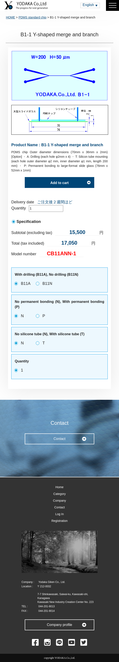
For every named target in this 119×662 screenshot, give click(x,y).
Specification (29, 221)
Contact (59, 439)
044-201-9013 (46, 606)
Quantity (18, 208)
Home (59, 487)
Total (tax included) (27, 243)
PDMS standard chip (32, 17)
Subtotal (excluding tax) (31, 233)
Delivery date (22, 202)
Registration (59, 521)
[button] (90, 5)
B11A (25, 283)
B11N (47, 283)
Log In (59, 514)
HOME (10, 17)
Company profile (59, 625)
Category (59, 494)
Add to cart (59, 183)
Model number (23, 254)
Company (59, 500)
